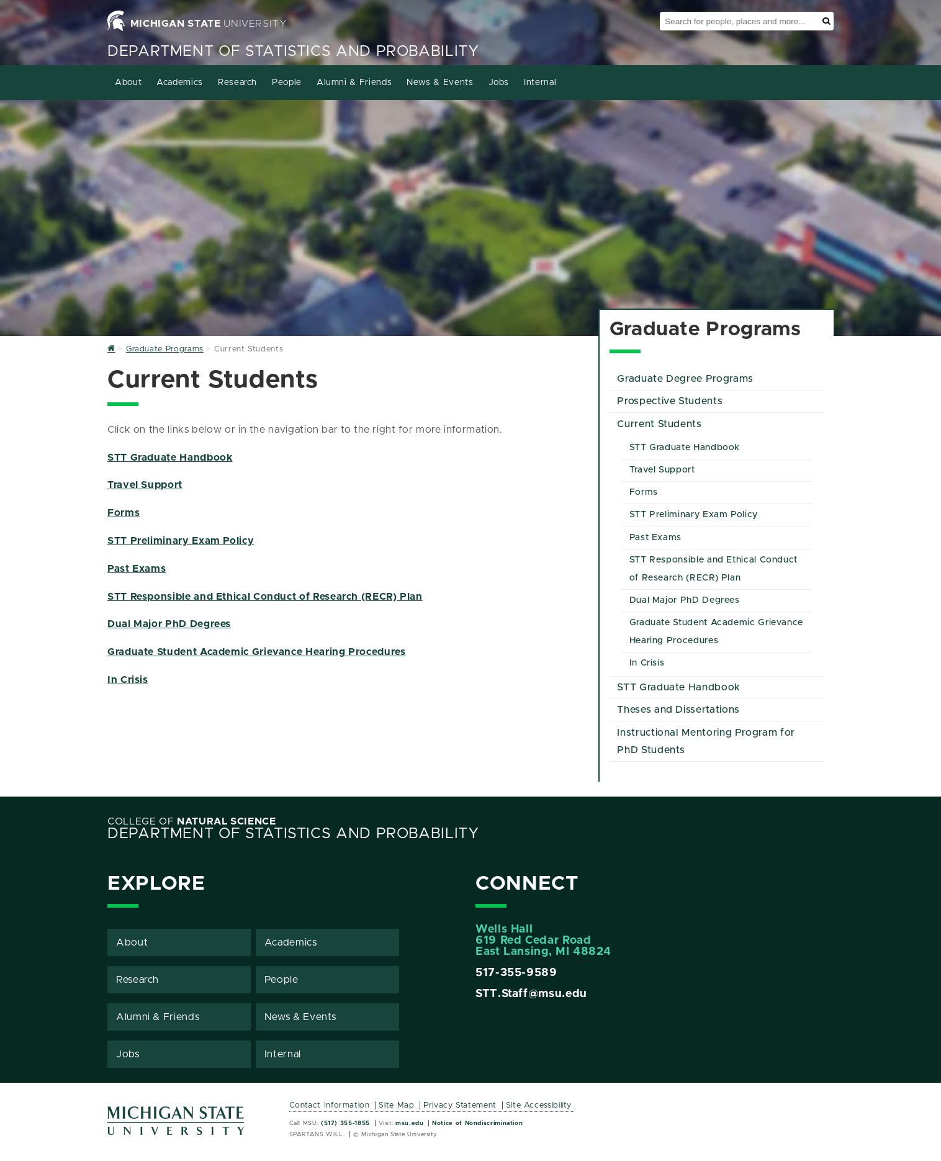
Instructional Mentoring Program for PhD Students (706, 742)
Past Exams (136, 569)
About (128, 82)
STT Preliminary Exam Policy (180, 541)
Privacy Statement (460, 1105)
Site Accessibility (539, 1105)
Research (237, 82)
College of (191, 821)
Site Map (396, 1105)
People (287, 82)
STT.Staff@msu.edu (531, 994)
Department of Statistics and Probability (293, 51)
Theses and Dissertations (678, 710)
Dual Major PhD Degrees (169, 624)
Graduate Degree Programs (685, 379)
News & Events (440, 82)
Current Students (659, 424)
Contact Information (329, 1105)
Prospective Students (670, 401)
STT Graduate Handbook (169, 458)
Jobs (499, 82)
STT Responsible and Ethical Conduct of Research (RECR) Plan (265, 597)
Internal (540, 82)
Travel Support (144, 485)
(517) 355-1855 (345, 1123)
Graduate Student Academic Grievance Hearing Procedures (256, 652)
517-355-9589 (516, 972)
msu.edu (409, 1123)
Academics (179, 82)
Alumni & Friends (354, 82)
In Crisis (127, 680)
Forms (123, 513)
